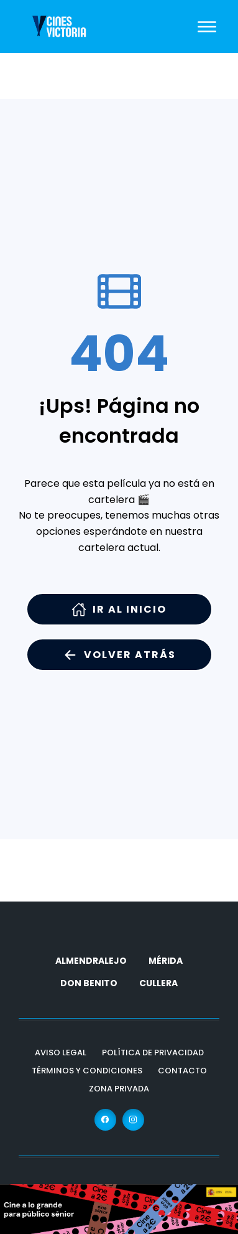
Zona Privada (119, 1089)
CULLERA (158, 983)
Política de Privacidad (153, 1052)
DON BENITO (88, 983)
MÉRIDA (166, 960)
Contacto (182, 1070)
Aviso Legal (60, 1052)
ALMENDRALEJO (91, 960)
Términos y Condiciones (87, 1070)
